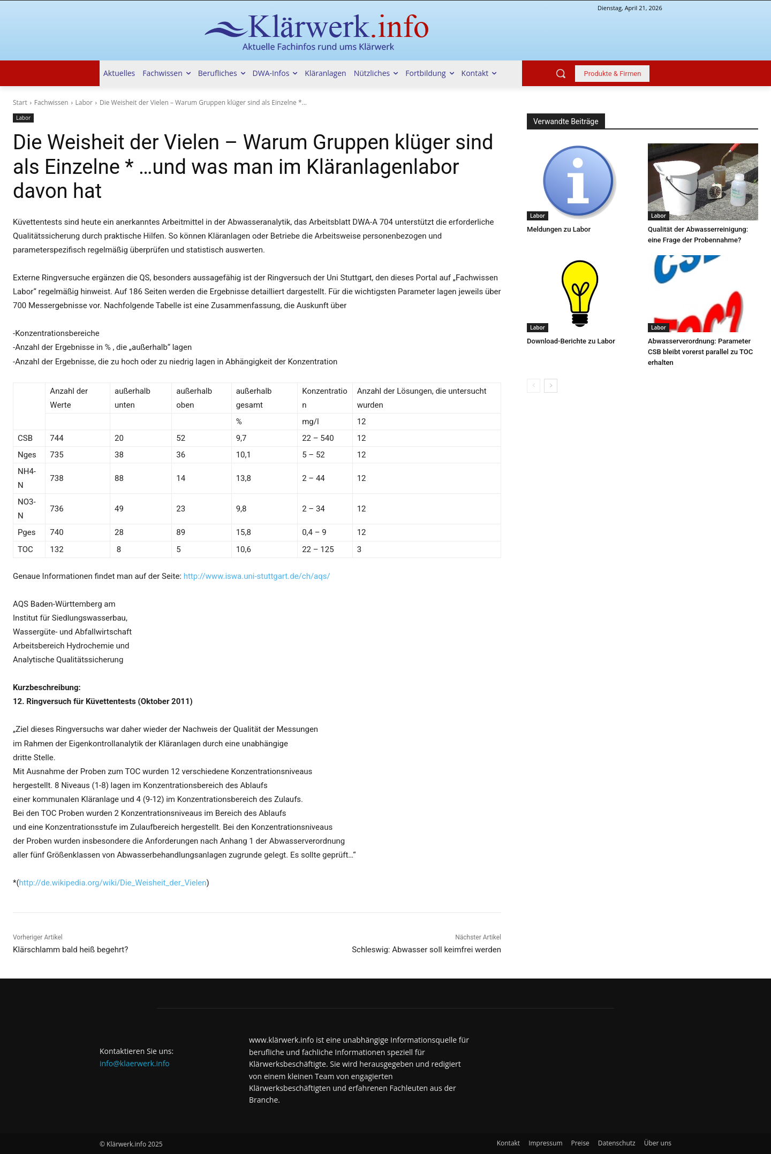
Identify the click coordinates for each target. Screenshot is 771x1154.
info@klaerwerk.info (135, 1063)
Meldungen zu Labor (559, 229)
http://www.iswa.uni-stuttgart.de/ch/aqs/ (257, 576)
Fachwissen (51, 102)
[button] (560, 73)
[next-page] (550, 386)
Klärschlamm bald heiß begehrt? (70, 949)
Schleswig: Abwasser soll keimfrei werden (426, 949)
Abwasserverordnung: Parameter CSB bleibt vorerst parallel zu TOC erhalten (700, 351)
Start (20, 102)
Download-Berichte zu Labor (571, 341)
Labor (84, 102)
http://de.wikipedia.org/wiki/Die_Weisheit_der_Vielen (113, 883)
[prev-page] (533, 386)
